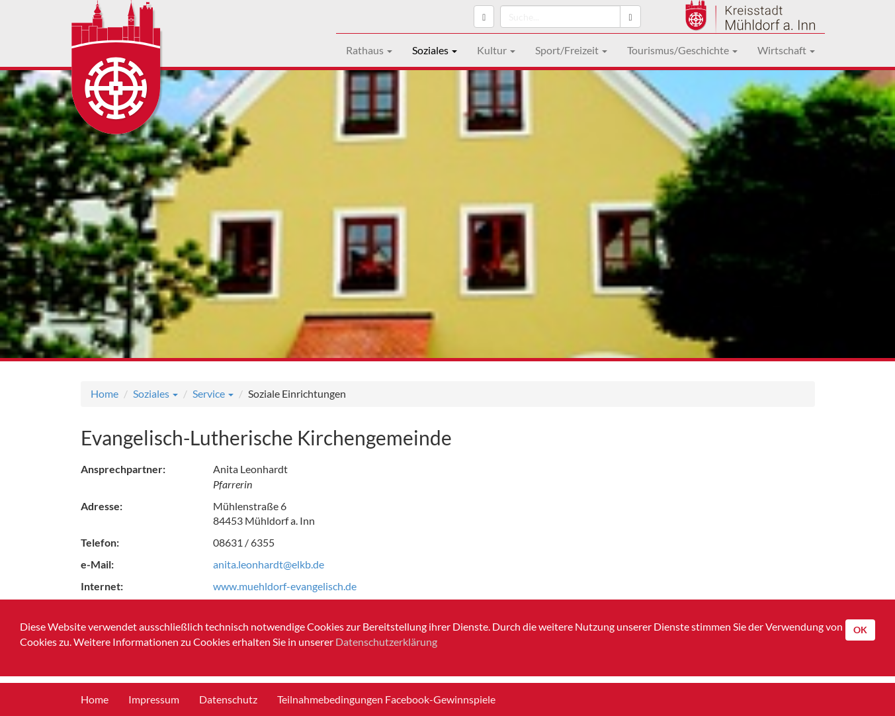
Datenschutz (228, 699)
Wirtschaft (786, 50)
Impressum (153, 699)
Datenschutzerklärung (386, 641)
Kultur (496, 50)
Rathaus (369, 50)
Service (213, 393)
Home (104, 393)
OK (860, 629)
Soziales (434, 50)
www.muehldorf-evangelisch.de (285, 586)
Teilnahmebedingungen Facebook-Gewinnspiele (386, 699)
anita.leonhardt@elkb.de (268, 564)
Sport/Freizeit (571, 50)
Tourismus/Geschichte (682, 50)
